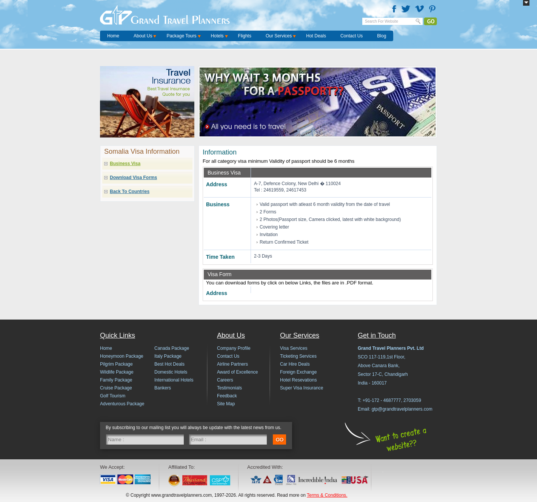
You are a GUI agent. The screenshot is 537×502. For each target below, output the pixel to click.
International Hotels (173, 380)
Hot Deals (316, 36)
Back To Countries (129, 191)
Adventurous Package (122, 403)
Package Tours (181, 36)
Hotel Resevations (298, 380)
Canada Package (171, 348)
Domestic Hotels (170, 372)
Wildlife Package (117, 372)
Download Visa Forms (133, 177)
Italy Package (168, 356)
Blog (381, 36)
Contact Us (351, 36)
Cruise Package (116, 388)
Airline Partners (232, 364)
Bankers (162, 388)
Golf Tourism (112, 396)
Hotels (217, 36)
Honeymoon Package (121, 356)
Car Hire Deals (295, 364)
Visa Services (293, 348)
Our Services (279, 36)
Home (113, 36)
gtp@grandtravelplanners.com (402, 409)
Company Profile (234, 348)
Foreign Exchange (298, 372)
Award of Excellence (237, 372)
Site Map (226, 403)
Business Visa (125, 163)
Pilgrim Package (116, 364)
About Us (143, 36)
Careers (225, 380)
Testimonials (229, 388)
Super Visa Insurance (301, 388)
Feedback (227, 396)
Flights (244, 36)
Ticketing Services (298, 356)
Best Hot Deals (169, 364)
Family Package (116, 380)
